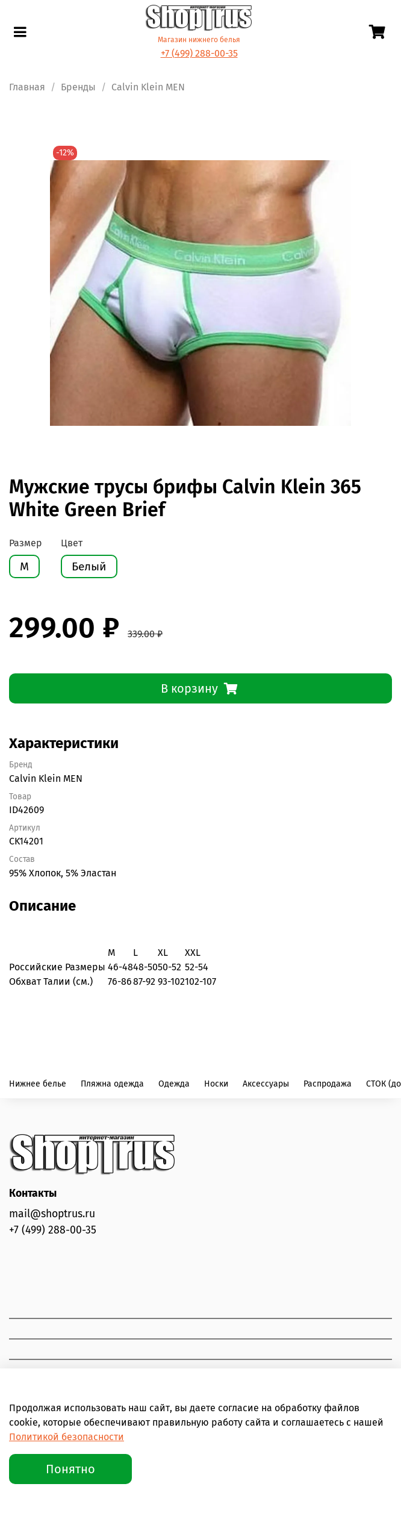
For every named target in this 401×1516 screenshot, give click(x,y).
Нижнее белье (37, 1084)
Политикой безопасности (66, 1437)
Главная (27, 87)
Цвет (71, 543)
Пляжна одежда (112, 1084)
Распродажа (327, 1084)
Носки (216, 1084)
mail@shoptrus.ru (52, 1214)
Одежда (174, 1084)
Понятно (70, 1469)
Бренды (78, 87)
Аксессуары (266, 1084)
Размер (25, 543)
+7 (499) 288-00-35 (199, 53)
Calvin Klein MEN (148, 87)
